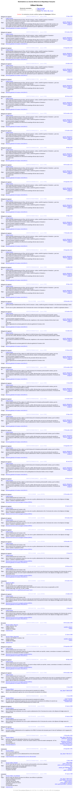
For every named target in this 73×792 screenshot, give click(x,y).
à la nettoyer (57, 790)
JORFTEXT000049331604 (32, 147)
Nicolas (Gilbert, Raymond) (13, 636)
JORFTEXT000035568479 (32, 445)
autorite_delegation (67, 22)
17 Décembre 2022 (68, 233)
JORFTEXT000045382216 (32, 284)
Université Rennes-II (10, 744)
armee (66, 781)
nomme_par (61, 767)
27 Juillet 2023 (69, 198)
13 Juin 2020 (69, 383)
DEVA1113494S (32, 553)
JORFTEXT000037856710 (32, 430)
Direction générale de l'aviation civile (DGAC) (16, 28)
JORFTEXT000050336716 (32, 130)
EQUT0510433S (32, 716)
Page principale (41, 8)
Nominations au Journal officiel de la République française (36, 1)
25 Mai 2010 (69, 608)
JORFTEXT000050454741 (32, 113)
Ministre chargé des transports (67, 24)
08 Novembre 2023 (68, 164)
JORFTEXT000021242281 (32, 622)
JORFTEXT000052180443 (32, 47)
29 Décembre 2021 (68, 301)
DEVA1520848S (32, 494)
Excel (51, 11)
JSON (45, 11)
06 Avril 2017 (69, 461)
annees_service (66, 763)
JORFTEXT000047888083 (32, 198)
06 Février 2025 (68, 96)
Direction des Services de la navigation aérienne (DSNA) (19, 502)
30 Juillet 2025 (69, 63)
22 (71, 741)
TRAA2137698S (32, 301)
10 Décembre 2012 (68, 541)
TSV (42, 11)
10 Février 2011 (68, 566)
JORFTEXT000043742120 (32, 330)
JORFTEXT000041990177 (32, 383)
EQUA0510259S (32, 726)
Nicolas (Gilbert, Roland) (12, 762)
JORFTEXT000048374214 (32, 164)
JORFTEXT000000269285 (32, 687)
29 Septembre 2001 (68, 748)
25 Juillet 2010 (69, 593)
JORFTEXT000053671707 (32, 16)
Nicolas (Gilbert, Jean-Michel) (13, 776)
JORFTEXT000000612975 (32, 672)
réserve (70, 781)
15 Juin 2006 (69, 687)
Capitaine (69, 782)
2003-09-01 (69, 737)
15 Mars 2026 (69, 16)
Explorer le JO (40, 9)
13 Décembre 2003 (68, 735)
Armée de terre (9, 630)
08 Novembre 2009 (68, 622)
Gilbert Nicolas (10, 18)
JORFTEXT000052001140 (32, 63)
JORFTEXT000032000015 (32, 478)
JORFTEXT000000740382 (32, 760)
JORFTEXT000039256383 (32, 398)
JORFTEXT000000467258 (32, 646)
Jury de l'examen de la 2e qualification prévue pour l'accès (19, 590)
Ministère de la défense (68, 768)
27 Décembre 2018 (68, 430)
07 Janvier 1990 (68, 773)
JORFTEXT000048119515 (32, 181)
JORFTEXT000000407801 (32, 748)
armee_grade (63, 782)
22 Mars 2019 (69, 414)
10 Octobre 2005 (68, 726)
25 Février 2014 (68, 529)
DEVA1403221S (32, 529)
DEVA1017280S (32, 593)
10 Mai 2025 (69, 79)
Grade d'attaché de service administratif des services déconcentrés (21, 756)
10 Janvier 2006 (68, 706)
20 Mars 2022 (69, 284)
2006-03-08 (69, 690)
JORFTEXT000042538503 (32, 367)
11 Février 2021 (68, 350)
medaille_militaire (68, 627)
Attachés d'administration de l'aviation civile (68, 700)
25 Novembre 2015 (68, 494)
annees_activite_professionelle (65, 765)
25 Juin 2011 (69, 553)
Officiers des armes (67, 780)
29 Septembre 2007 (68, 646)
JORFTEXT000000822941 (32, 659)
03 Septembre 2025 (68, 47)
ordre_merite (69, 762)
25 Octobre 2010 (68, 580)
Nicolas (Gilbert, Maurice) (12, 624)
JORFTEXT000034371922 (32, 461)
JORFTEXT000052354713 (32, 32)
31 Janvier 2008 (68, 634)
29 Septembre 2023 (68, 181)
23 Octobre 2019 (68, 398)
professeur (64, 738)
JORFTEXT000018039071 (32, 634)
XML (48, 11)
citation (70, 628)
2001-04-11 (69, 753)
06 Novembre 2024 (68, 113)
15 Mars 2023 (69, 215)
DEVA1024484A (32, 580)
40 (71, 763)
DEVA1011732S (32, 608)
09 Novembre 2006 (68, 672)
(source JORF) (43, 16)
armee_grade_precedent (60, 784)
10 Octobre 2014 (68, 517)
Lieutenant (69, 784)
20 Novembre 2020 (68, 367)
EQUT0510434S (32, 706)
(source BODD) (41, 301)
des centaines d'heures (24, 790)
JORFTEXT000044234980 (32, 311)
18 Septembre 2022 (68, 250)
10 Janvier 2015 (68, 506)
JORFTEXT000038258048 (32, 414)
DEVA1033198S (32, 566)
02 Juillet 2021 (69, 330)
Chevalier (69, 770)
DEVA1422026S (32, 517)
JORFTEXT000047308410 (32, 215)
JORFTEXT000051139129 (32, 96)
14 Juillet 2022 (69, 267)
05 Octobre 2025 (68, 32)
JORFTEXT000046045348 (32, 267)
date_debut (62, 690)
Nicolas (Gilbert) (10, 689)
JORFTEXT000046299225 (32, 250)
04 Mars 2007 (69, 659)
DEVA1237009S (32, 541)
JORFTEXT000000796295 (32, 735)
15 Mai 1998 (69, 760)
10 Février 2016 (68, 478)
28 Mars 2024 (69, 147)
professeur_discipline (67, 742)
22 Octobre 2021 (68, 311)
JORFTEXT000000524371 (32, 773)
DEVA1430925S (32, 506)
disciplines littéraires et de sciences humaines (66, 744)
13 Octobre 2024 (68, 130)
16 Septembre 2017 (68, 445)
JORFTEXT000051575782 (32, 79)
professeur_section (65, 741)
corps (66, 698)
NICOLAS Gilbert (11, 582)
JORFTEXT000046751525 (32, 233)
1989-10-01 (69, 778)
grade (65, 770)
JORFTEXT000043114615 (32, 350)
